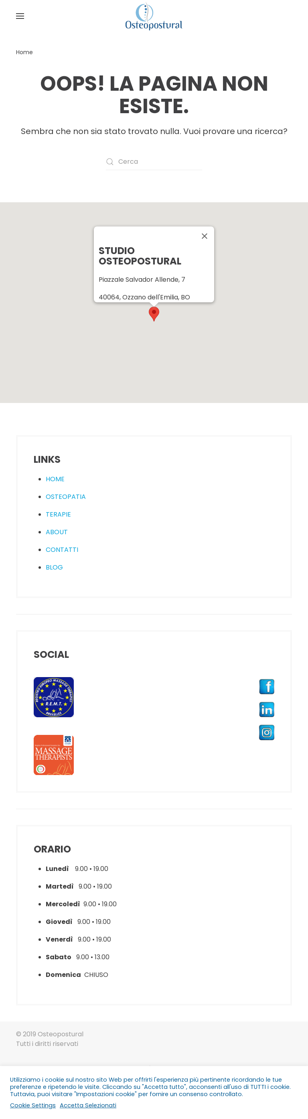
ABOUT (57, 532)
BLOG (54, 567)
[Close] (204, 236)
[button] (20, 16)
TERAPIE (58, 514)
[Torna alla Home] (154, 16)
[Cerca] (154, 161)
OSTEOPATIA (66, 496)
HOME (55, 479)
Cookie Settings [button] (33, 1105)
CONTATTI (62, 549)
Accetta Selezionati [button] (88, 1105)
